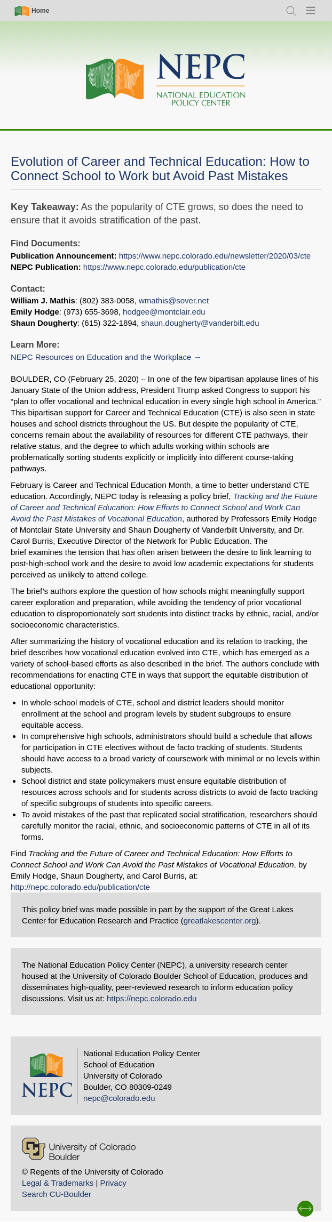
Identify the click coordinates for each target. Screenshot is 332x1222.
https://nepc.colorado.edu (151, 998)
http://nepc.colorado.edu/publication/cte (80, 886)
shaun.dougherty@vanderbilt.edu (200, 322)
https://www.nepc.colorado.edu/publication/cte (164, 266)
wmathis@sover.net (174, 300)
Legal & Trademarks (57, 1182)
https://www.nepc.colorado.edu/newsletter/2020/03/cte (215, 255)
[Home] (166, 80)
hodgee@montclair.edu (164, 311)
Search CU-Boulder (56, 1194)
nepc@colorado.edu (119, 1098)
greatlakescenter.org (220, 920)
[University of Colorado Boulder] (79, 1149)
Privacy (113, 1182)
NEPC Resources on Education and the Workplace (101, 356)
